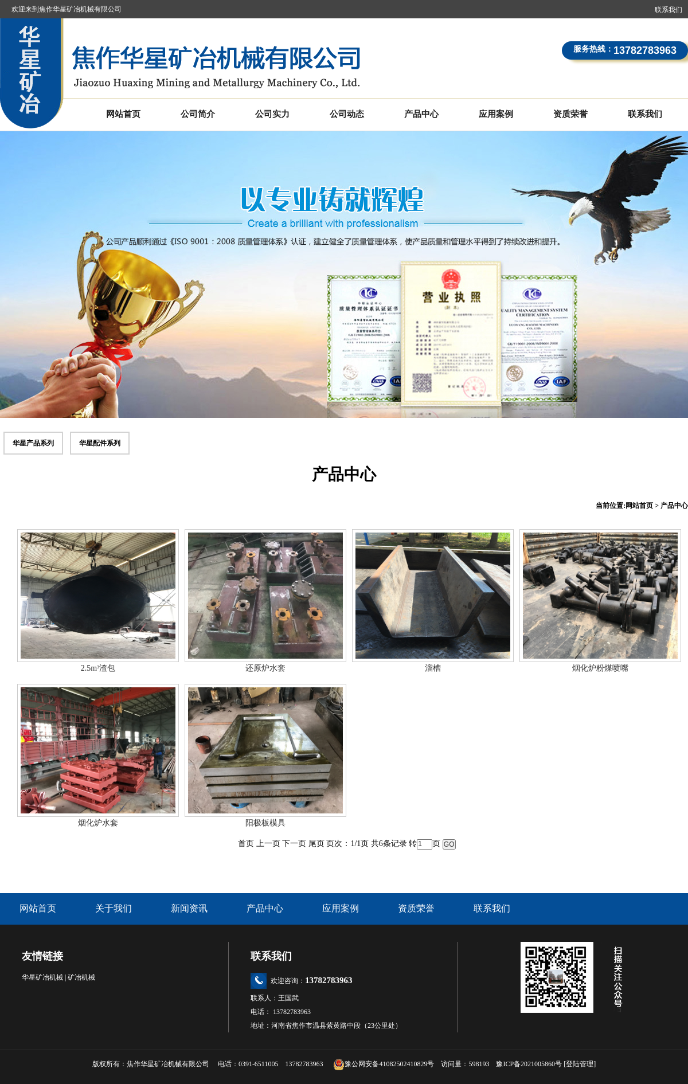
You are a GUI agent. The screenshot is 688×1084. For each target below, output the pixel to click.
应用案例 (496, 114)
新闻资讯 (189, 908)
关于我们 (113, 908)
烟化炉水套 (98, 823)
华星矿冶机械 (42, 977)
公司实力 (272, 114)
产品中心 (421, 114)
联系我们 (668, 10)
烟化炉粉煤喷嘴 (600, 668)
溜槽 (433, 668)
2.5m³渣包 (98, 668)
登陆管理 (579, 1064)
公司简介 (198, 114)
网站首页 (123, 114)
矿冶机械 (81, 977)
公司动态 (347, 114)
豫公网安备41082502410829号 (383, 1064)
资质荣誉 (570, 114)
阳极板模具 (265, 823)
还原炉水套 (265, 668)
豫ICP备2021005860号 (529, 1064)
